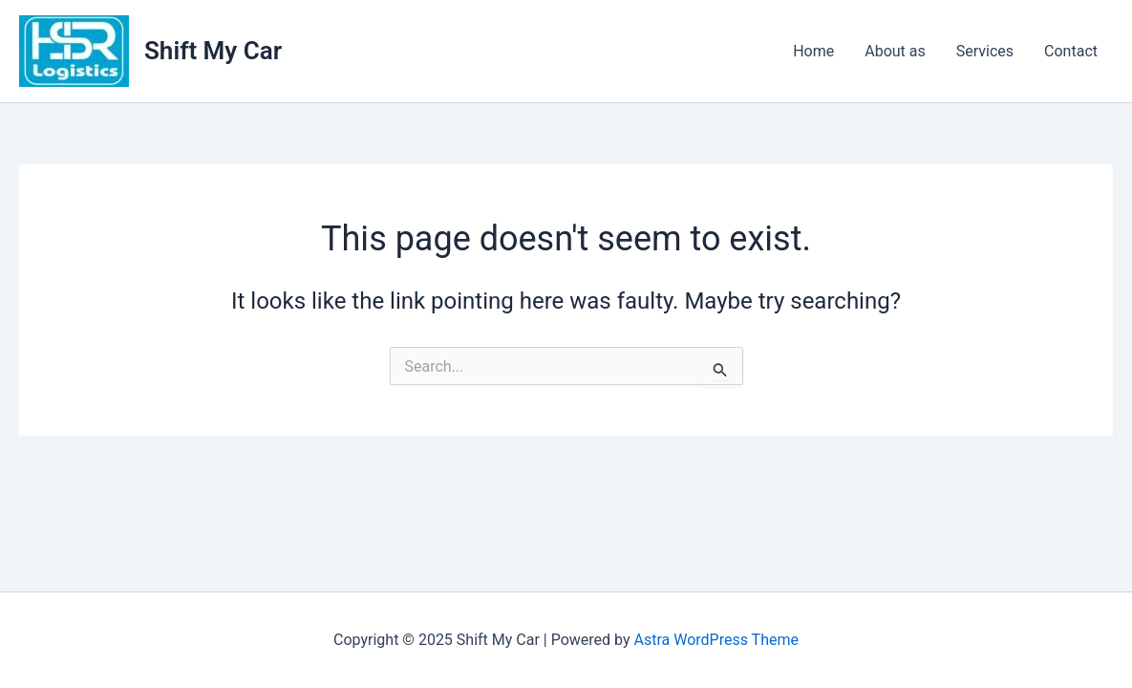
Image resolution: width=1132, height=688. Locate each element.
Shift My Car (213, 50)
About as (895, 51)
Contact (1071, 51)
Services (985, 51)
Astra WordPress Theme (716, 640)
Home (813, 51)
